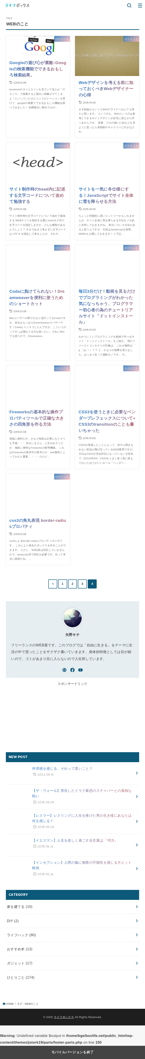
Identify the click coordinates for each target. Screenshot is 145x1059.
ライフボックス (64, 1017)
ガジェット (20, 963)
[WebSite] (64, 670)
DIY (13, 921)
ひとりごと (21, 977)
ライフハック (21, 935)
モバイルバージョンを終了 (72, 1052)
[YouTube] (80, 670)
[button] (129, 5)
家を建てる (20, 907)
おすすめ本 (20, 949)
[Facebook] (72, 670)
